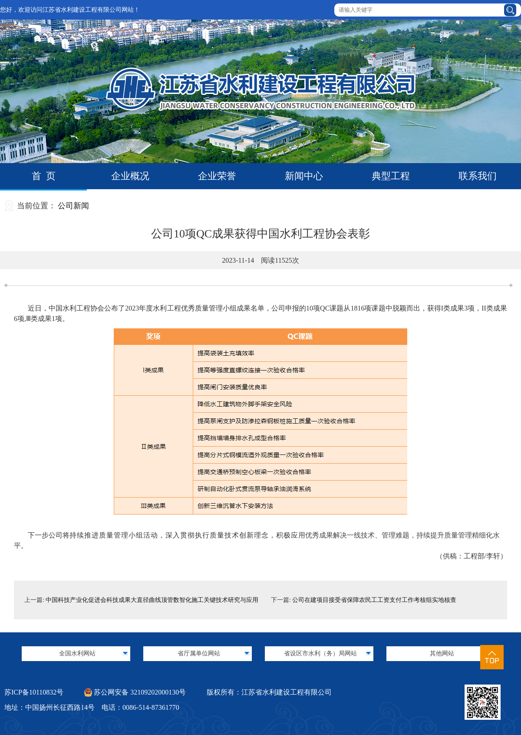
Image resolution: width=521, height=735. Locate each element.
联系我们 (477, 175)
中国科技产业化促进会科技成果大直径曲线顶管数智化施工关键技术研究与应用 (152, 600)
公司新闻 (73, 205)
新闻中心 (304, 175)
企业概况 (130, 175)
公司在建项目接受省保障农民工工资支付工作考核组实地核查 (374, 600)
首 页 (44, 175)
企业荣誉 (217, 175)
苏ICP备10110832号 (33, 692)
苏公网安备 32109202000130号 (135, 692)
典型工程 (391, 175)
